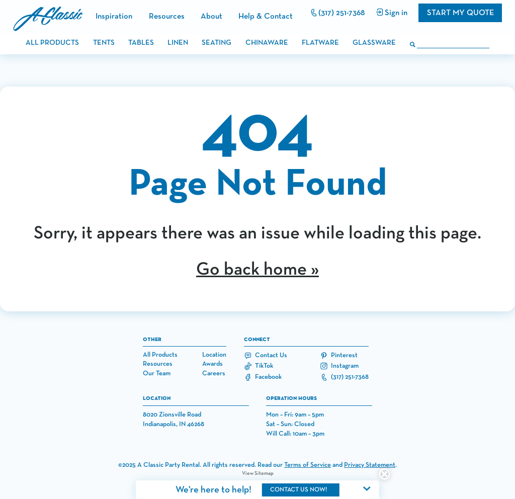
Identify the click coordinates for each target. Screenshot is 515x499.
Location (214, 355)
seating (216, 42)
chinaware (266, 42)
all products (52, 42)
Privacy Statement (369, 465)
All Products (160, 355)
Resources (167, 16)
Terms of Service (307, 465)
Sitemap (264, 473)
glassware (374, 42)
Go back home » (257, 270)
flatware (320, 42)
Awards (212, 364)
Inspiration (114, 16)
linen (177, 42)
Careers (213, 373)
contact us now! (298, 489)
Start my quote (460, 13)
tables (141, 42)
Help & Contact (265, 16)
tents (104, 42)
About (211, 16)
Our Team (156, 373)
